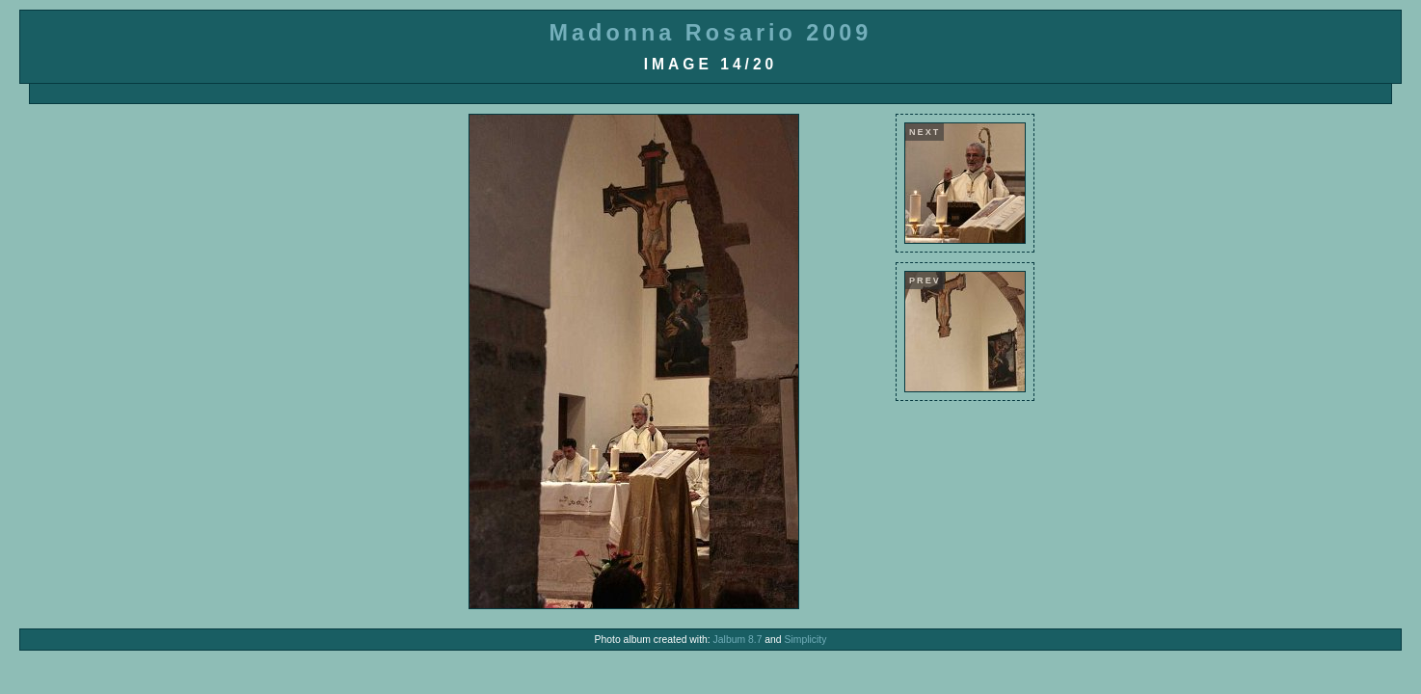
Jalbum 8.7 (738, 639)
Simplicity (806, 639)
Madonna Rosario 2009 (711, 32)
